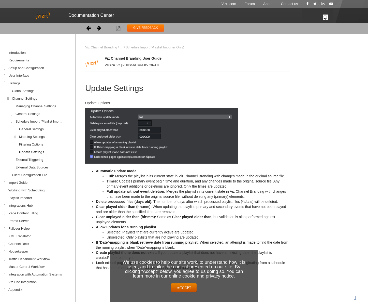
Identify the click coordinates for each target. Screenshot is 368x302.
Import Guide (17, 183)
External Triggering (29, 160)
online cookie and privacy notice (201, 276)
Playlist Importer (20, 198)
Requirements (18, 60)
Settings (14, 83)
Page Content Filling (23, 213)
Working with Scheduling (26, 190)
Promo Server (18, 221)
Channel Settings (24, 98)
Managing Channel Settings (36, 106)
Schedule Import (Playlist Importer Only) (43, 121)
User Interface (18, 75)
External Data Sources (32, 167)
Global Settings (23, 91)
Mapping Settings (32, 137)
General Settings (28, 114)
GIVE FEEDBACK (145, 28)
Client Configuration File (29, 175)
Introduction (17, 53)
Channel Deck (18, 244)
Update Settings (31, 152)
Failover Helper (19, 228)
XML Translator (19, 236)
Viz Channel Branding (101, 47)
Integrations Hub (20, 205)
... (121, 47)
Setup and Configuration (26, 68)
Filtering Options (31, 144)
